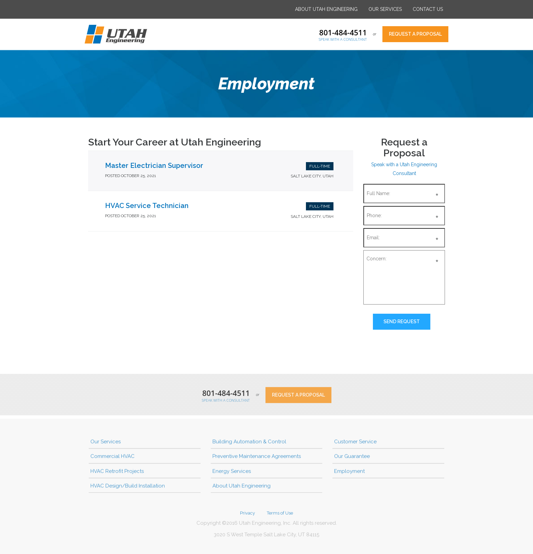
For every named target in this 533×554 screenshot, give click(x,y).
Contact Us (428, 9)
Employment (349, 472)
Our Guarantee (352, 458)
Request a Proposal (415, 34)
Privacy (247, 514)
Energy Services (231, 472)
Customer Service (355, 443)
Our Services (385, 9)
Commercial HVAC (112, 458)
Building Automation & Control (249, 443)
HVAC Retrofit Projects (117, 472)
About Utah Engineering (326, 9)
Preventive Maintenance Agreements (256, 458)
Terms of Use (280, 514)
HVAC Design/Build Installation (127, 487)
